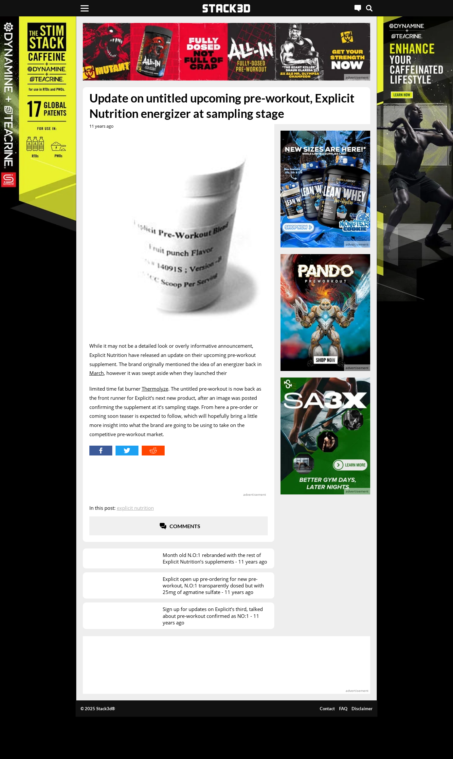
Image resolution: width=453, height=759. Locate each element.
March (96, 373)
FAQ (343, 708)
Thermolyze (155, 388)
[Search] (369, 8)
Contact (327, 708)
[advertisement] (227, 52)
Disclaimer (362, 708)
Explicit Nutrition (135, 508)
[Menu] (85, 8)
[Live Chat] (357, 8)
